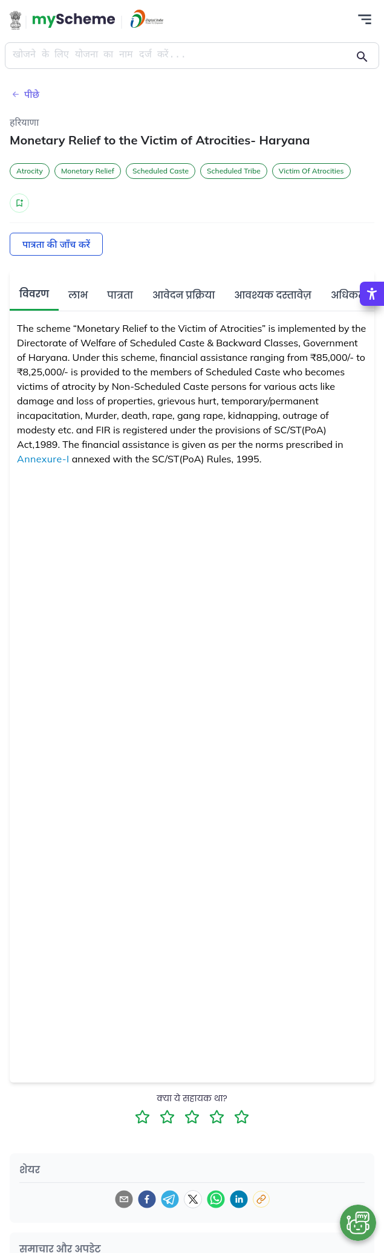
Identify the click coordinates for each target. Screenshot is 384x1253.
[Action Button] (73, 20)
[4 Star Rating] (216, 1116)
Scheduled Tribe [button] (234, 170)
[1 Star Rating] (142, 1116)
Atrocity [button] (29, 170)
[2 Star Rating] (167, 1116)
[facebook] (147, 1199)
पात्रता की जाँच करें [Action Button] (56, 244)
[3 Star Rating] (192, 1116)
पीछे (24, 94)
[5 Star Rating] (241, 1116)
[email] (124, 1199)
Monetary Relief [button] (87, 170)
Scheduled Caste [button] (160, 170)
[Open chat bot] (358, 1223)
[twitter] (193, 1199)
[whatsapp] (216, 1199)
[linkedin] (239, 1199)
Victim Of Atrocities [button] (311, 170)
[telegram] (170, 1199)
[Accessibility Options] (372, 294)
